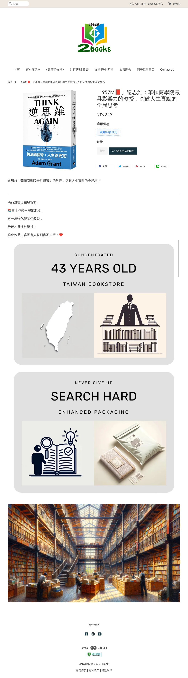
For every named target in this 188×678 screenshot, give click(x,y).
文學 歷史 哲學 (104, 69)
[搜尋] (18, 3)
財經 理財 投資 (79, 69)
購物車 (176, 3)
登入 (131, 3)
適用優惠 (103, 124)
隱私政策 (94, 670)
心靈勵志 (125, 69)
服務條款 (81, 670)
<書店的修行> (55, 69)
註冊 (143, 3)
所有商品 (33, 69)
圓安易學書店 (145, 69)
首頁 (17, 69)
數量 (100, 142)
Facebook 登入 (155, 3)
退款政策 (106, 670)
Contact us (167, 69)
